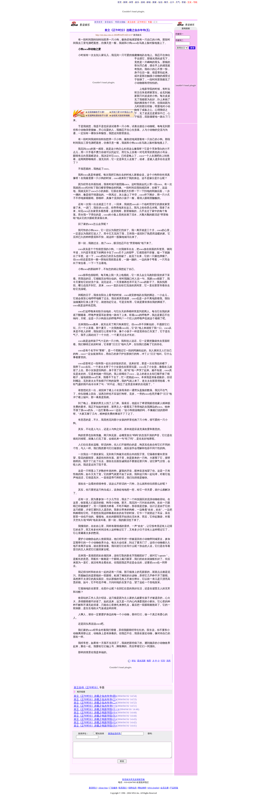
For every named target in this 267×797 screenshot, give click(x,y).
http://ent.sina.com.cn (105, 35)
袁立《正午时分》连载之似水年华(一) (95, 706)
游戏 (143, 2)
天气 (178, 2)
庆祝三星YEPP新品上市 (122, 112)
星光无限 (141, 660)
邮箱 (149, 2)
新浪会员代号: (112, 733)
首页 (119, 2)
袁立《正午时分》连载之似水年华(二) (95, 702)
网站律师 (142, 788)
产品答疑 (174, 788)
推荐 (149, 660)
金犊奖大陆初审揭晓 (120, 115)
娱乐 (137, 2)
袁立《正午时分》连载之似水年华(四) (95, 696)
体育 (131, 2)
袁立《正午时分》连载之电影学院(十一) (96, 709)
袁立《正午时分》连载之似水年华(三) (95, 699)
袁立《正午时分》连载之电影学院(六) (95, 725)
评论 (134, 660)
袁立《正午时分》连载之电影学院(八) (95, 719)
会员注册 (164, 788)
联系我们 (123, 788)
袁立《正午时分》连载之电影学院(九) (95, 715)
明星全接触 (120, 22)
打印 (163, 660)
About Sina (103, 788)
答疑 (184, 2)
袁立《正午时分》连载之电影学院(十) (95, 712)
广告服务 (113, 788)
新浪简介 (93, 788)
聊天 (166, 2)
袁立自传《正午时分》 (86, 687)
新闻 (125, 2)
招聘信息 (132, 788)
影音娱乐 (109, 22)
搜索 (154, 2)
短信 (160, 2)
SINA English (153, 788)
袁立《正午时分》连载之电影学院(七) (95, 722)
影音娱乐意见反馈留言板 (133, 779)
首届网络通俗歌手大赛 (98, 115)
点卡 (172, 2)
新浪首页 (98, 22)
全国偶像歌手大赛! (96, 112)
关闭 (168, 660)
